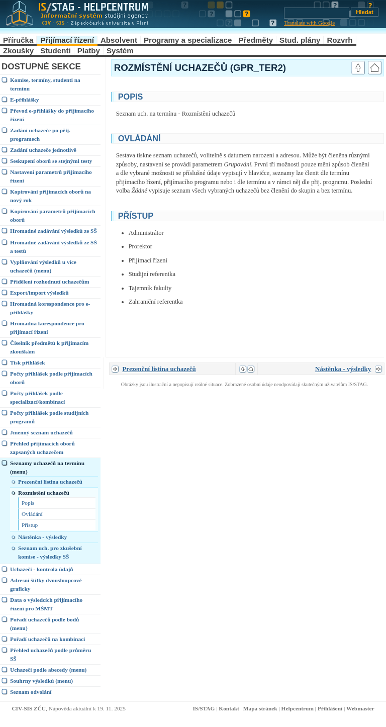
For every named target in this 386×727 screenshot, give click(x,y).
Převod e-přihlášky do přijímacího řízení (52, 115)
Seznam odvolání (30, 692)
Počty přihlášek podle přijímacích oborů (51, 378)
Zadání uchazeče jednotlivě (43, 150)
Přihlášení (330, 708)
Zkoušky (18, 50)
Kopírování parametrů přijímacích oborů (52, 215)
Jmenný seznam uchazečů (41, 432)
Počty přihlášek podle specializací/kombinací (37, 397)
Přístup (30, 525)
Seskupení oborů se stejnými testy (51, 161)
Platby (88, 50)
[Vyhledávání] (316, 13)
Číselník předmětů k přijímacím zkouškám (49, 347)
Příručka (18, 40)
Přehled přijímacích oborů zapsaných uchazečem (42, 447)
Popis (28, 503)
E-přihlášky (24, 100)
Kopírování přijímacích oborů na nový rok (50, 196)
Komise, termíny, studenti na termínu (45, 84)
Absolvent (119, 40)
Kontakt (229, 708)
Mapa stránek (260, 708)
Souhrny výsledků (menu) (41, 681)
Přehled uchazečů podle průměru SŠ (50, 654)
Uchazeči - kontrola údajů (41, 569)
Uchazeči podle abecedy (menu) (48, 670)
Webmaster (360, 708)
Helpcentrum (297, 708)
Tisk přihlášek (27, 362)
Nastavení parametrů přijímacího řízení (51, 176)
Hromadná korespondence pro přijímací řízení (47, 327)
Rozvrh (339, 40)
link (336, 95)
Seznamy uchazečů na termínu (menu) (47, 467)
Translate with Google (309, 23)
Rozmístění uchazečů (43, 493)
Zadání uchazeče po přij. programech (40, 134)
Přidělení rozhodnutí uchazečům (49, 282)
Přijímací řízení (67, 40)
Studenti (55, 50)
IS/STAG (203, 708)
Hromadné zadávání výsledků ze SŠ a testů (53, 246)
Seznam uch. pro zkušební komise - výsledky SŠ (50, 552)
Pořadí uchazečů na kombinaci (47, 639)
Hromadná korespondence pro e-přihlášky (50, 308)
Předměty (255, 40)
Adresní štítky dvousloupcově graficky (45, 584)
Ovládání (32, 514)
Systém (120, 50)
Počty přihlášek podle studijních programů (49, 417)
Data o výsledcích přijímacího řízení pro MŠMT (46, 604)
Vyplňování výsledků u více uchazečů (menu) (43, 266)
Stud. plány (299, 40)
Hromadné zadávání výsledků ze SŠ (53, 231)
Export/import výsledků (39, 293)
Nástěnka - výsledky (42, 537)
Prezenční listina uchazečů (50, 482)
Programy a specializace (188, 40)
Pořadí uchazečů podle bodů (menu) (44, 623)
